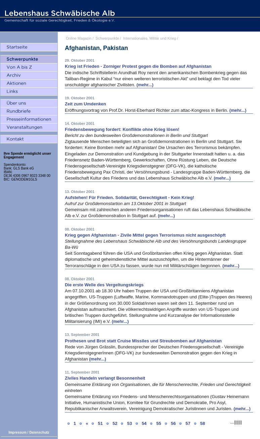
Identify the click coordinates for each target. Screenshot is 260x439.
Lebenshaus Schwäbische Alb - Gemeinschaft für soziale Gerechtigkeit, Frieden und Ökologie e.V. (59, 15)
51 (100, 423)
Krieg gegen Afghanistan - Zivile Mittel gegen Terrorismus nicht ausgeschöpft (145, 235)
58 (202, 423)
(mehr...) (145, 84)
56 (173, 423)
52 (115, 423)
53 (129, 423)
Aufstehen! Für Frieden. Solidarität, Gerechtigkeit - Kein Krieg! (129, 197)
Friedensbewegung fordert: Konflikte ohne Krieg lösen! (122, 129)
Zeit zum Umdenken (85, 103)
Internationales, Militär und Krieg (149, 38)
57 (187, 423)
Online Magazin (78, 38)
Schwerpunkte (107, 38)
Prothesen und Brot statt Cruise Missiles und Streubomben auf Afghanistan (143, 340)
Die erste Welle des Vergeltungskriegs (104, 284)
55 (158, 423)
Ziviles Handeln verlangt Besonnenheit (105, 378)
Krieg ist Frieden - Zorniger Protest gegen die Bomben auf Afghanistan (138, 66)
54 (144, 423)
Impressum (17, 432)
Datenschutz (39, 432)
